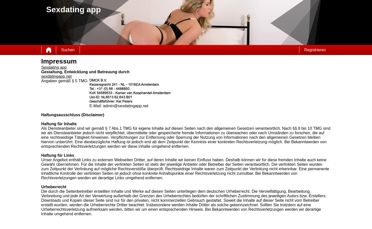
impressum (130, 225)
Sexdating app (54, 67)
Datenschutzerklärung (102, 225)
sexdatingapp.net (56, 76)
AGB (86, 225)
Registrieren (315, 50)
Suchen (68, 50)
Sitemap (77, 225)
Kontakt (119, 225)
